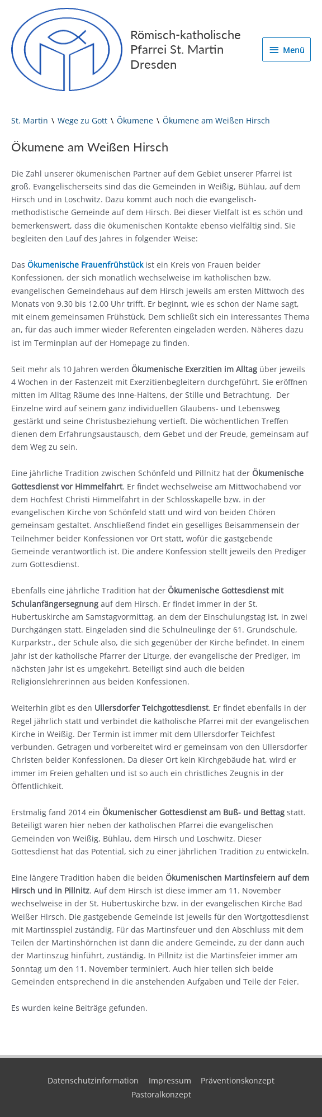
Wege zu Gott (82, 120)
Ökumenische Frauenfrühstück (85, 264)
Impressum (170, 1080)
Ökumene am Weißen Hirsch (216, 120)
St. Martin (29, 120)
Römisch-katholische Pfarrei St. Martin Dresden (185, 49)
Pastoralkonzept (161, 1094)
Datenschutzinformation (93, 1080)
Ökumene (135, 120)
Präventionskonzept (237, 1080)
